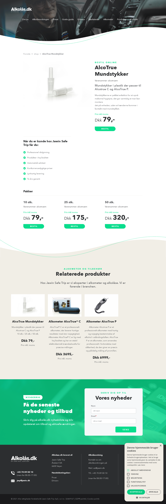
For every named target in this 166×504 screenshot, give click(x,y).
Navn (93, 406)
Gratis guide (68, 19)
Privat (55, 19)
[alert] (144, 472)
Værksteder (94, 19)
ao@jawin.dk (99, 468)
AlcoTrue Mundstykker (28, 322)
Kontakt (134, 19)
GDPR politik (80, 499)
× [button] (160, 446)
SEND (126, 429)
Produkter (121, 19)
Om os (25, 19)
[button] (144, 497)
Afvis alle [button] (153, 492)
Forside (26, 54)
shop (36, 54)
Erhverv (81, 19)
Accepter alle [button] (136, 492)
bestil (105, 129)
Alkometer (108, 19)
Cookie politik (93, 499)
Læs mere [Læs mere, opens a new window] (141, 465)
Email (93, 416)
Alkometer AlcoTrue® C (65, 322)
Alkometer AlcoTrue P (101, 322)
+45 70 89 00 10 (99, 473)
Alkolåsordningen (40, 19)
